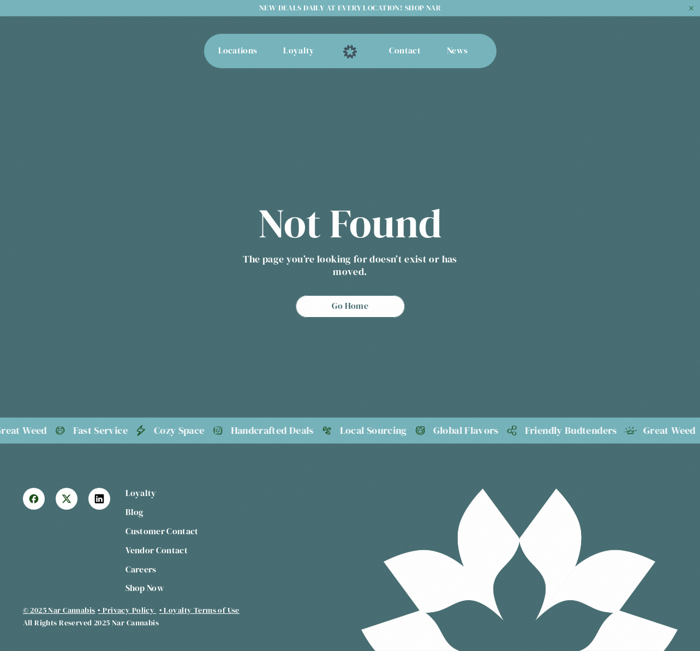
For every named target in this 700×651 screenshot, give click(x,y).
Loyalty (141, 493)
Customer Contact (162, 531)
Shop (136, 588)
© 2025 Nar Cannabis (59, 610)
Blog (134, 512)
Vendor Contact (156, 550)
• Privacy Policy (127, 610)
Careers (141, 569)
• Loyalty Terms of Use (199, 610)
